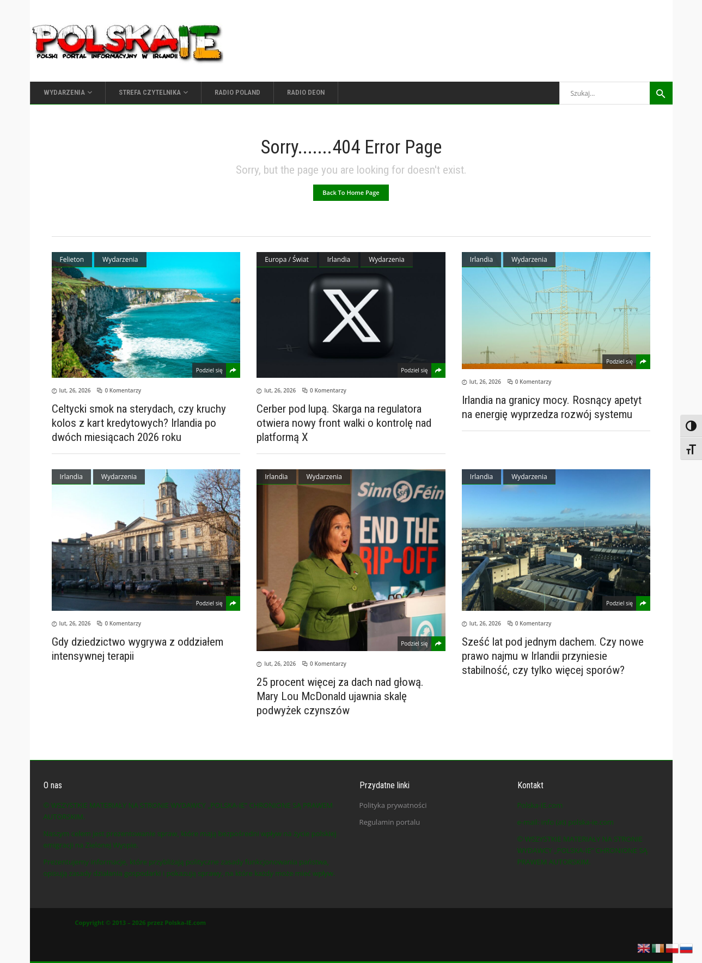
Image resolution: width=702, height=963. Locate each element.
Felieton (72, 259)
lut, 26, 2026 (75, 390)
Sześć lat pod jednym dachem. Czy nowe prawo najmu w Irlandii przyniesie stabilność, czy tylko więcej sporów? (553, 656)
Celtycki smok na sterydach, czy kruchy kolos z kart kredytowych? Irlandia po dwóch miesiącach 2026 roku (139, 423)
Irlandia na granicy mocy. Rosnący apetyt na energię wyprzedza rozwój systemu (552, 407)
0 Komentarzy (123, 390)
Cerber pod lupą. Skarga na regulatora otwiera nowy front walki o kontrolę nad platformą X (344, 423)
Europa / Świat (287, 259)
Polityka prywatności (393, 805)
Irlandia (338, 259)
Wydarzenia (120, 259)
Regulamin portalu (389, 822)
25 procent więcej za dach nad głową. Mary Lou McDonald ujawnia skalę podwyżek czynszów (340, 696)
